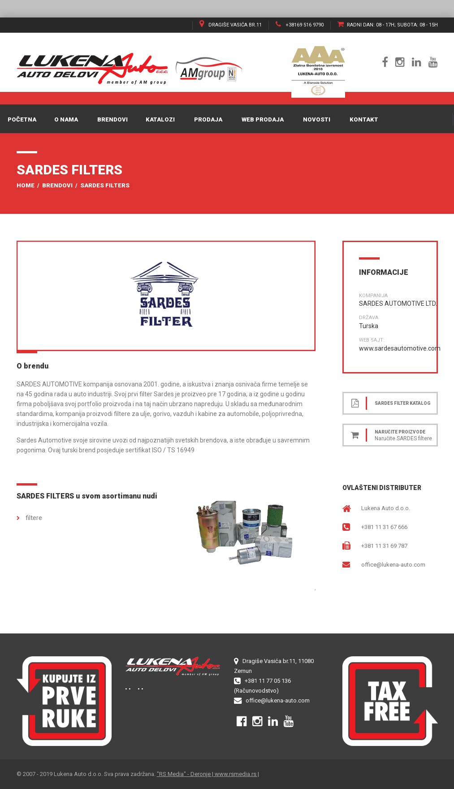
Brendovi (112, 119)
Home (26, 185)
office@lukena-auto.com (393, 564)
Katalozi (160, 119)
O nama (66, 119)
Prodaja (208, 119)
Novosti (316, 119)
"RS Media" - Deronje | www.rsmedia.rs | (208, 774)
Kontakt (364, 119)
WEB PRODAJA (263, 119)
